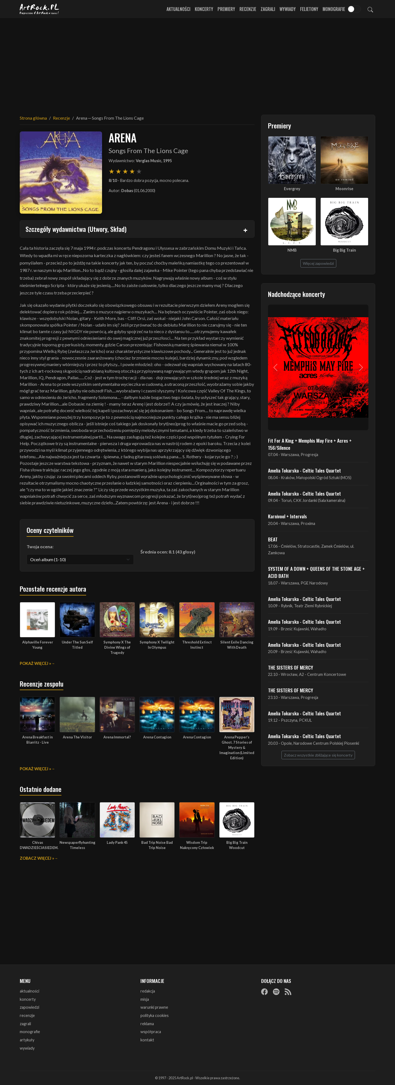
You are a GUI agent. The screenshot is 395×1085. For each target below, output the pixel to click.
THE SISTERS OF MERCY (290, 667)
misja (144, 999)
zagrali (25, 1023)
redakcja (147, 991)
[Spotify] (276, 991)
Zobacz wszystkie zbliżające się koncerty (318, 755)
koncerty (28, 999)
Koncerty (204, 9)
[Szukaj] (370, 9)
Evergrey (292, 188)
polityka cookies (154, 1015)
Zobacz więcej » (37, 858)
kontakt (147, 1040)
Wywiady (288, 9)
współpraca (150, 1031)
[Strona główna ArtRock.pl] (39, 9)
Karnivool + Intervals (287, 516)
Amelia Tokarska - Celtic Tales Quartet (304, 470)
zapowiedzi (29, 1007)
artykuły (27, 1040)
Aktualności (178, 9)
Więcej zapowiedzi (318, 263)
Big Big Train (344, 250)
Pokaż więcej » (35, 663)
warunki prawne (154, 1007)
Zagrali (268, 9)
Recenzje (247, 9)
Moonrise (344, 188)
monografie (30, 1031)
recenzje (27, 1015)
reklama (147, 1023)
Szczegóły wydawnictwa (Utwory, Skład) (76, 229)
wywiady (27, 1048)
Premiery (226, 9)
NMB (292, 250)
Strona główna (33, 117)
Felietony (309, 9)
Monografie (334, 9)
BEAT (273, 539)
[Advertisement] (197, 63)
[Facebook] (264, 991)
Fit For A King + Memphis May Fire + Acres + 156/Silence (310, 444)
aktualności (29, 991)
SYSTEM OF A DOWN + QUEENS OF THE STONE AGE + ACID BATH (316, 572)
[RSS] (288, 991)
